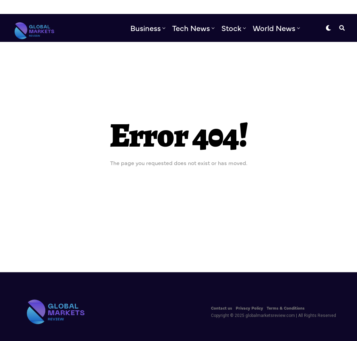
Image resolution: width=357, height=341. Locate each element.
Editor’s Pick (213, 56)
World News (274, 27)
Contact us (221, 308)
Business (145, 27)
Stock (231, 27)
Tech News (191, 27)
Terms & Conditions (286, 308)
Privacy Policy (249, 308)
